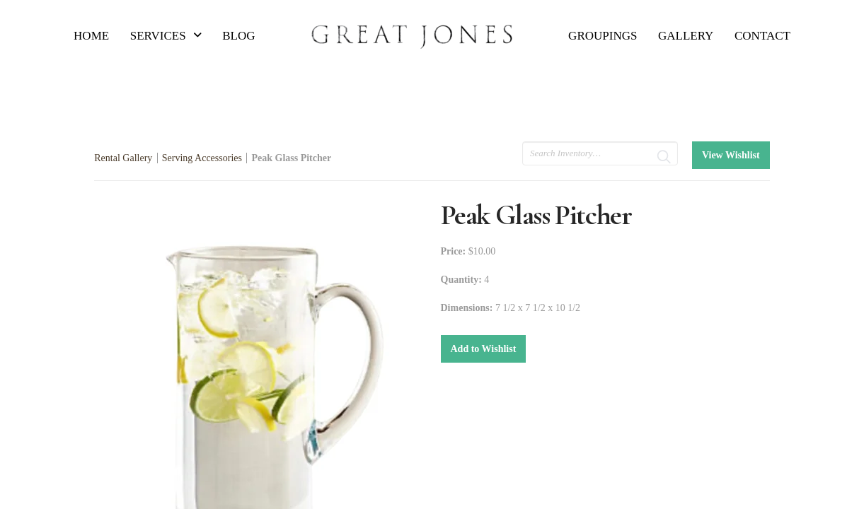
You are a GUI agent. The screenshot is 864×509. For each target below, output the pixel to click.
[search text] (600, 153)
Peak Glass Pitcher (291, 158)
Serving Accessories (202, 158)
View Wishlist (731, 155)
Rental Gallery (123, 158)
